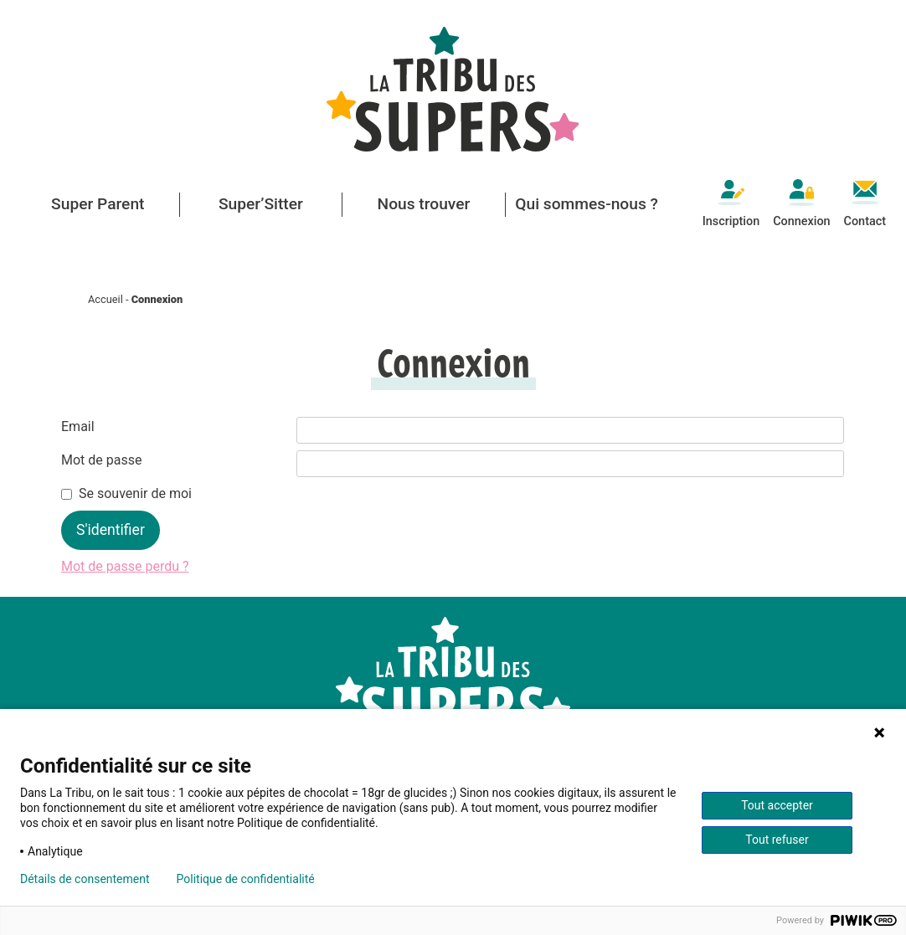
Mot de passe (101, 460)
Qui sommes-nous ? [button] (586, 203)
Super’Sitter (261, 203)
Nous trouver (424, 203)
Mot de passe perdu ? (125, 566)
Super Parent (97, 203)
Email (78, 426)
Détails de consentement (85, 879)
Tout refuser (776, 839)
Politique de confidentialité (246, 879)
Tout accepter (777, 805)
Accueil (105, 299)
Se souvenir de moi (135, 493)
